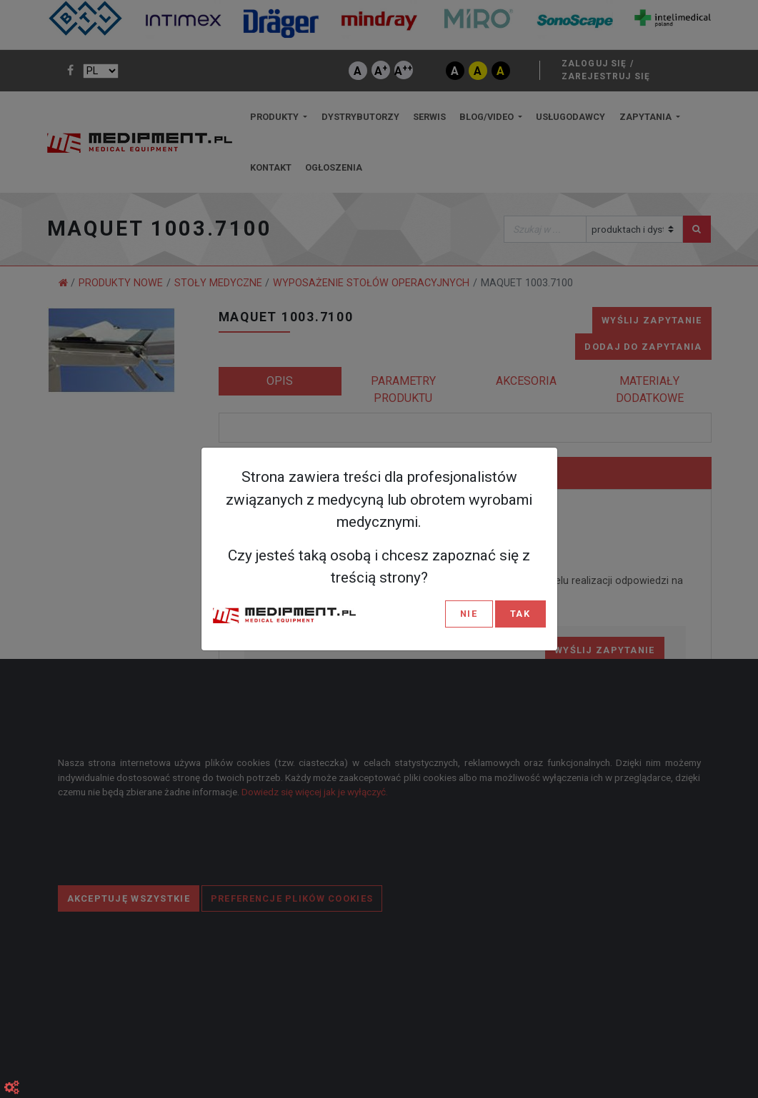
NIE (469, 613)
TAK (520, 613)
